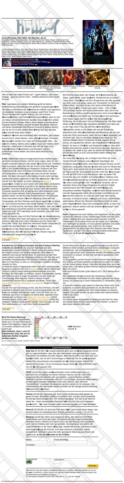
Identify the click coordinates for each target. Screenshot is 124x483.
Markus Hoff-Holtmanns (10, 238)
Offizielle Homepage (21, 62)
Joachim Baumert (8, 308)
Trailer (15, 64)
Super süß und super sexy (39, 297)
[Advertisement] (59, 9)
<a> (62, 471)
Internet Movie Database (23, 59)
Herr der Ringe (105, 250)
